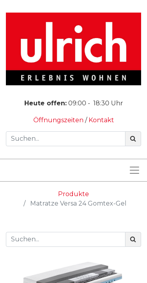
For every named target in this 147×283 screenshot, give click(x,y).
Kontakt (101, 120)
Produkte (73, 194)
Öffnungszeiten (59, 120)
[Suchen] (133, 138)
